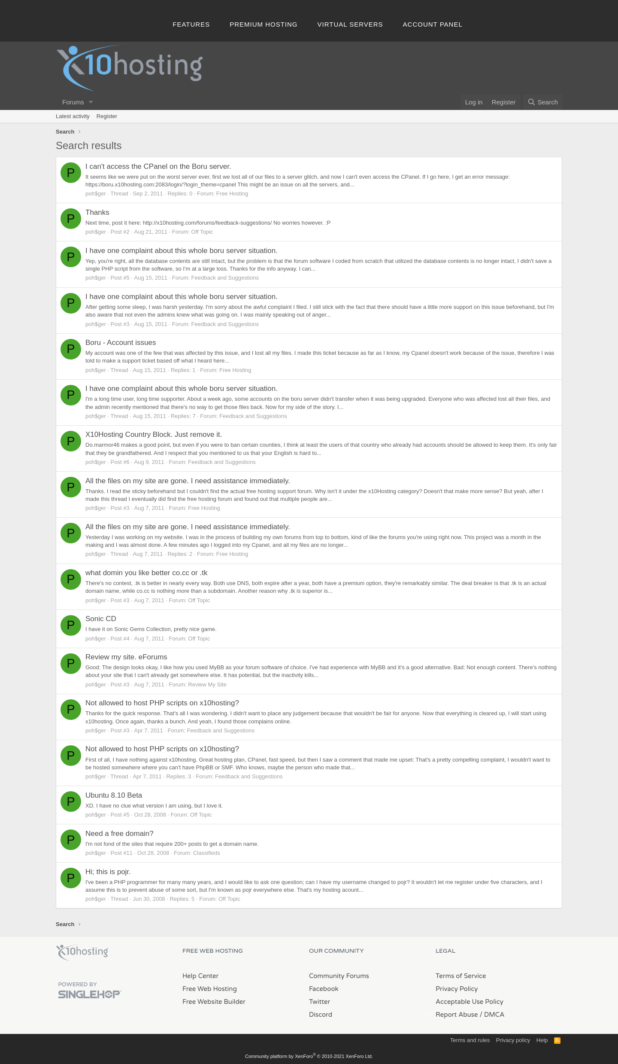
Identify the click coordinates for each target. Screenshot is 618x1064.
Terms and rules (470, 1040)
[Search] (542, 102)
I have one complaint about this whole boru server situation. (181, 251)
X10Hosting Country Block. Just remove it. (153, 434)
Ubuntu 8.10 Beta (113, 795)
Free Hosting (232, 193)
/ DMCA (491, 1014)
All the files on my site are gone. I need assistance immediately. (187, 481)
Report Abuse (457, 1014)
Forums (73, 102)
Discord (320, 1014)
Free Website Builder (213, 1002)
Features (191, 24)
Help (542, 1040)
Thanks (97, 212)
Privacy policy (513, 1040)
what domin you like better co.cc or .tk (146, 573)
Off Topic (202, 232)
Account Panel (433, 24)
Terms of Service (461, 976)
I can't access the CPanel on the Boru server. (158, 166)
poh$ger (95, 193)
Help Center (200, 976)
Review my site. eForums (126, 657)
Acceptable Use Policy (469, 1002)
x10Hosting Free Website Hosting (82, 952)
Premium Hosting (263, 24)
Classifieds (206, 853)
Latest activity (73, 116)
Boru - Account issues (120, 342)
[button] (91, 102)
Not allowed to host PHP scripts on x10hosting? (162, 703)
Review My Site (207, 684)
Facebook (324, 989)
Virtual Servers (350, 24)
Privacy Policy (457, 989)
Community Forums (339, 976)
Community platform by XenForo (309, 1056)
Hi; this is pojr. (108, 872)
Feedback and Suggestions (225, 277)
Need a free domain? (119, 833)
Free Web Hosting (209, 989)
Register (107, 116)
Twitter (319, 1002)
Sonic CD (100, 619)
